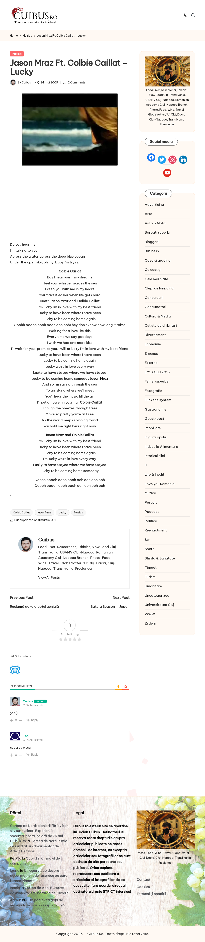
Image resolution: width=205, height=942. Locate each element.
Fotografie (153, 391)
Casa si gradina (158, 260)
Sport (149, 549)
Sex (148, 539)
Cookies (143, 887)
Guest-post (154, 418)
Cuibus (46, 540)
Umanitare (153, 586)
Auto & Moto (155, 223)
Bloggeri (152, 242)
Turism (150, 577)
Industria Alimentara (161, 446)
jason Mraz (44, 512)
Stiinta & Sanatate (160, 558)
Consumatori (155, 307)
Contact (143, 879)
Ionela (15, 888)
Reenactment (156, 530)
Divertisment (155, 335)
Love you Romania (160, 484)
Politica (151, 521)
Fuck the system (158, 400)
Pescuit (151, 502)
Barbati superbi (157, 232)
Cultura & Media (158, 316)
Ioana (14, 870)
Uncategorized (157, 595)
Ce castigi (153, 269)
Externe (151, 363)
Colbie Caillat (21, 512)
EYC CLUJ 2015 (157, 372)
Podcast (152, 511)
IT (146, 465)
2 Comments (74, 82)
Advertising (154, 204)
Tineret (151, 567)
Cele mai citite (156, 279)
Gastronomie (155, 409)
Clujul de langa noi (159, 288)
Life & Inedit (154, 474)
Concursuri (154, 297)
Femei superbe (157, 381)
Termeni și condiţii (151, 894)
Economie (153, 344)
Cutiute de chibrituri (161, 325)
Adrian (15, 900)
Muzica (17, 54)
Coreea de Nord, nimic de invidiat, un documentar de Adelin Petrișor (38, 846)
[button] (49, 577)
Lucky (62, 512)
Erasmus (152, 353)
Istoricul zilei (155, 456)
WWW (150, 614)
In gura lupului (156, 437)
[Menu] (176, 15)
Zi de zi (150, 623)
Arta (148, 214)
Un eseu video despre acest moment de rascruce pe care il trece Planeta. (38, 875)
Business (152, 251)
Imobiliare (153, 428)
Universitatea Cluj (159, 605)
